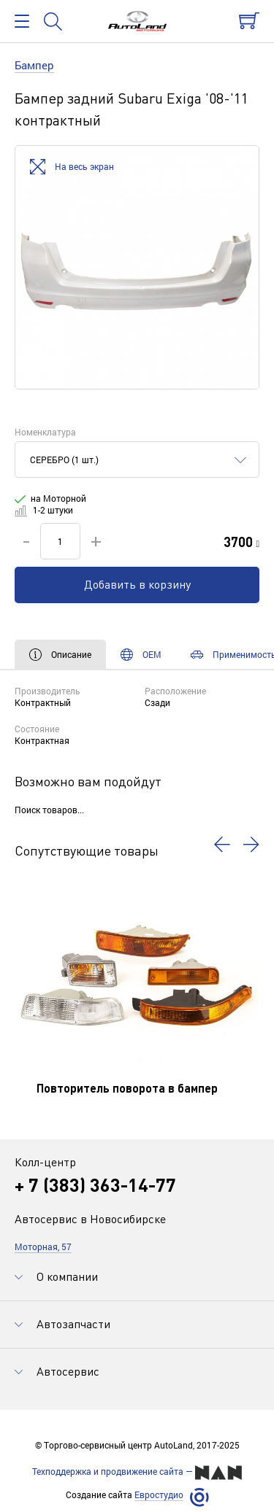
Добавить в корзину (137, 584)
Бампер (34, 65)
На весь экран (72, 167)
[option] (137, 267)
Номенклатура (45, 432)
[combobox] (137, 459)
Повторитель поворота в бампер (127, 1088)
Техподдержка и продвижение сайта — (137, 1472)
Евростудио (158, 1495)
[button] (222, 845)
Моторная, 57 (43, 1246)
